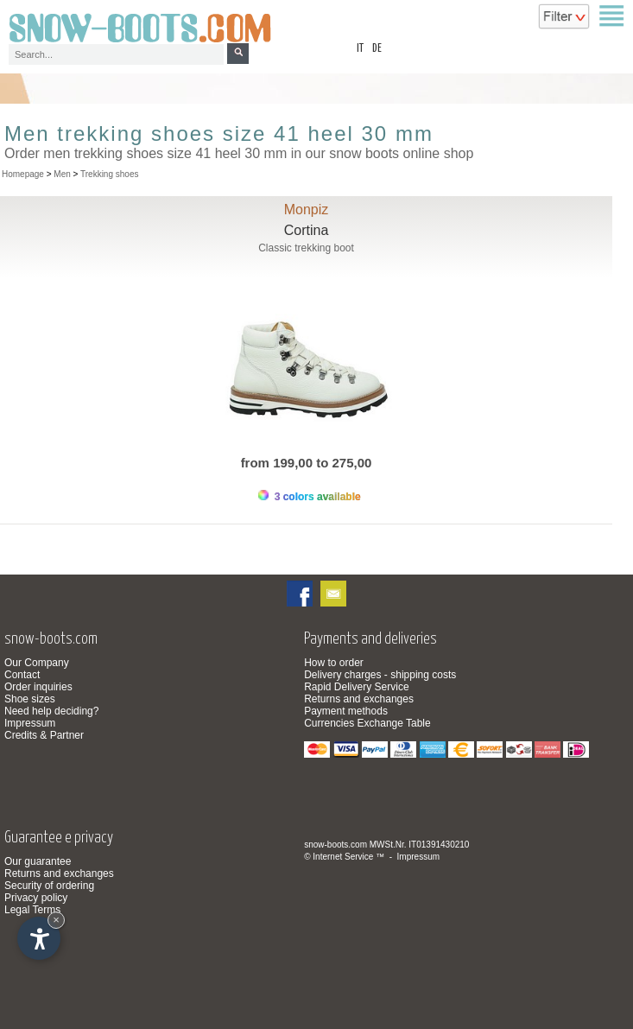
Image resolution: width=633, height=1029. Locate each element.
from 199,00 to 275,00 (306, 462)
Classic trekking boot (306, 248)
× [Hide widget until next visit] (56, 919)
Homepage (23, 174)
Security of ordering (49, 886)
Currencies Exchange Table (367, 723)
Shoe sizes (29, 699)
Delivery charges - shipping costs (380, 675)
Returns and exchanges (359, 699)
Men (62, 174)
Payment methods (346, 711)
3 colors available (309, 496)
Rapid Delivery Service (356, 687)
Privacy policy (35, 898)
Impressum (29, 723)
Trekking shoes (109, 174)
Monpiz (306, 209)
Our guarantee (37, 861)
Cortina (306, 230)
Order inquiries (38, 687)
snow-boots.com (335, 844)
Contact (22, 675)
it (360, 48)
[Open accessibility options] (38, 938)
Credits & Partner (44, 735)
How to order (334, 663)
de (377, 48)
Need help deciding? (51, 711)
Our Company (36, 663)
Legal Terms (32, 910)
